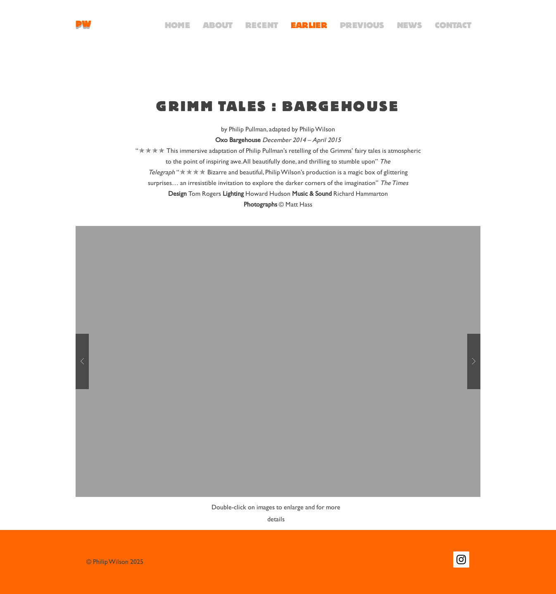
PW (83, 24)
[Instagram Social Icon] (461, 559)
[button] (278, 361)
